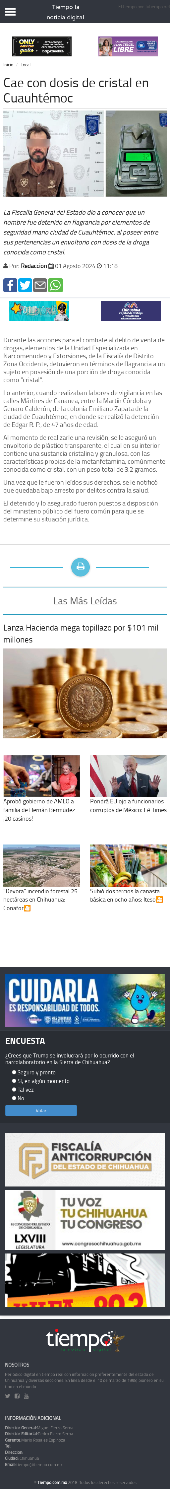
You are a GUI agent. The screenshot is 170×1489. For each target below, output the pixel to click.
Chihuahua (22, 1458)
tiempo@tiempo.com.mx (34, 1464)
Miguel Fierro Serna (39, 1428)
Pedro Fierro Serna (39, 1434)
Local (25, 64)
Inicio (8, 64)
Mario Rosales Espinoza (35, 1440)
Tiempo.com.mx (52, 1482)
